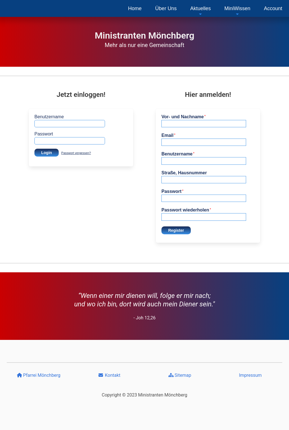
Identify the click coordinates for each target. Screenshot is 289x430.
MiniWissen (237, 11)
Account (273, 8)
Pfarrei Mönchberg (38, 375)
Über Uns (166, 8)
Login (46, 152)
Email (168, 135)
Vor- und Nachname (183, 116)
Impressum (250, 375)
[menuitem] (134, 8)
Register (176, 230)
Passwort (43, 134)
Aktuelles (200, 11)
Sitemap (179, 375)
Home (135, 8)
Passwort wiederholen (186, 210)
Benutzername (49, 116)
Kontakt (109, 375)
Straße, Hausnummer (184, 172)
